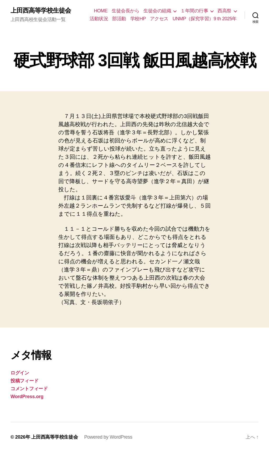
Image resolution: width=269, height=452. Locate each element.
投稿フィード (24, 380)
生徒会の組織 (157, 10)
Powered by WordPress (108, 437)
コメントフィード (29, 388)
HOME (100, 10)
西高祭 (224, 10)
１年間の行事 (194, 10)
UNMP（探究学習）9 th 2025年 (205, 18)
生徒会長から (125, 10)
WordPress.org (27, 396)
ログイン (20, 373)
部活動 (119, 18)
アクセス (159, 18)
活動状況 (99, 18)
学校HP (138, 18)
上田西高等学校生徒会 (41, 10)
